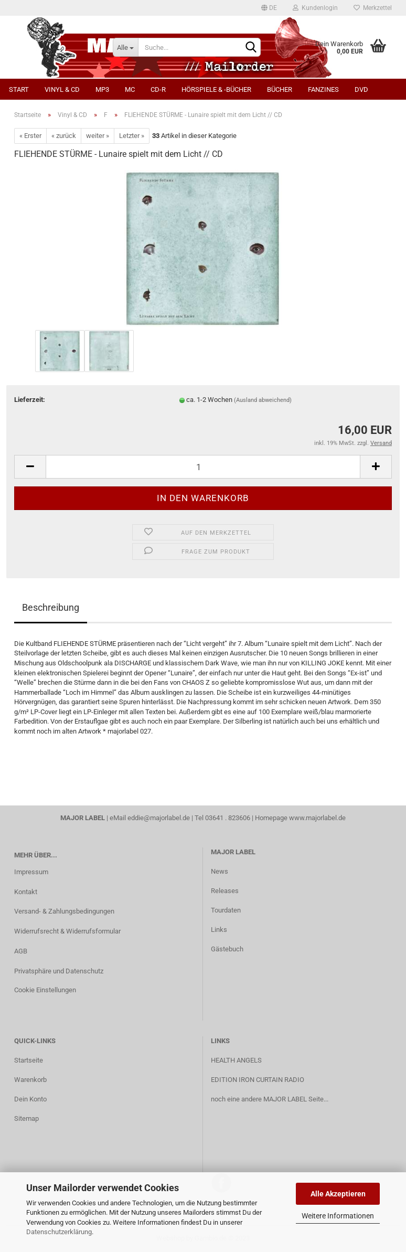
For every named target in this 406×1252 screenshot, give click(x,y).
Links (219, 929)
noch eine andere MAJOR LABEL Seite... (269, 1099)
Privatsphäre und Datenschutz (58, 971)
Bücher (279, 89)
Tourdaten (226, 910)
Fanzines (323, 89)
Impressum (31, 872)
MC (130, 89)
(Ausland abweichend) (263, 400)
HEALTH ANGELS (236, 1060)
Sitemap (26, 1118)
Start (19, 89)
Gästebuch (227, 949)
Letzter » (131, 136)
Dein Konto (30, 1099)
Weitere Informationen (338, 1216)
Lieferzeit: (29, 400)
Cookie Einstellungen (45, 990)
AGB (20, 951)
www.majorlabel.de (317, 818)
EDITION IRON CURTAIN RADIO (257, 1080)
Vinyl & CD (62, 89)
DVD (361, 89)
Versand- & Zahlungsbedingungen (64, 911)
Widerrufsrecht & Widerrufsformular (67, 931)
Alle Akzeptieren (338, 1194)
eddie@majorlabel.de (158, 818)
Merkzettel (373, 8)
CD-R (158, 89)
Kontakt (25, 892)
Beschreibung (50, 607)
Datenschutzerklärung (59, 1232)
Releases (225, 891)
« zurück (63, 136)
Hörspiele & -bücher (216, 89)
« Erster (30, 136)
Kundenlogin (315, 8)
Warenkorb (30, 1080)
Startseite (28, 1060)
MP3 (102, 89)
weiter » (97, 136)
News (219, 871)
